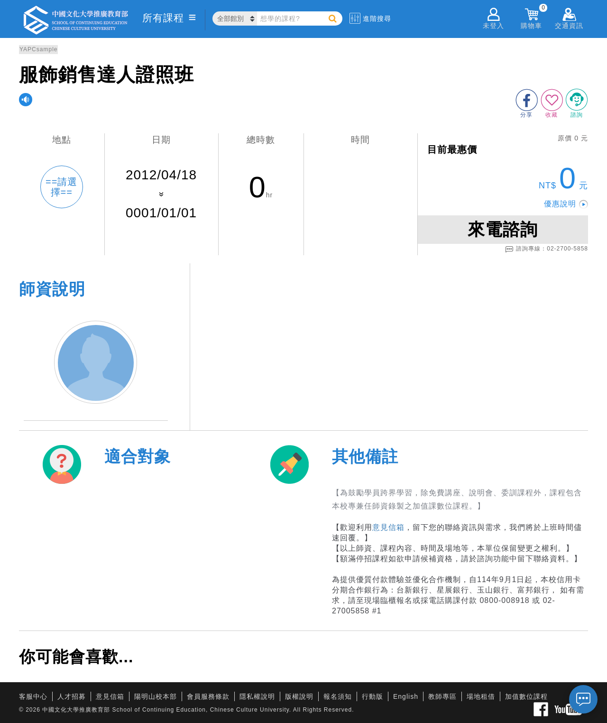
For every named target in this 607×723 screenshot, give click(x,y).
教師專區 (442, 696)
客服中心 (33, 696)
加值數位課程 (526, 696)
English (405, 696)
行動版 (372, 696)
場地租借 (481, 696)
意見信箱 (388, 527)
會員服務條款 (208, 696)
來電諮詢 (503, 229)
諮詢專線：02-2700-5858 (546, 249)
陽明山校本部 (155, 696)
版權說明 (299, 696)
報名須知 (337, 696)
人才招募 (71, 696)
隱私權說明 (257, 696)
